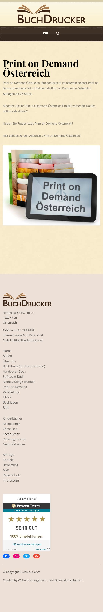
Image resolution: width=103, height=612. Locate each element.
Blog (6, 407)
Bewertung (10, 465)
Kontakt (8, 460)
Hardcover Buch (14, 371)
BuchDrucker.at (30, 572)
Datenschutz (12, 475)
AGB (6, 470)
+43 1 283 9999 (24, 330)
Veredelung (11, 392)
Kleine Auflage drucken (19, 382)
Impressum (11, 480)
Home (7, 351)
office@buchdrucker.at (27, 340)
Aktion (7, 356)
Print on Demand (15, 387)
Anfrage (8, 455)
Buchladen (10, 402)
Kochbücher (11, 424)
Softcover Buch (13, 376)
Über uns (9, 361)
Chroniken (10, 429)
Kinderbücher (12, 418)
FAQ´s (7, 397)
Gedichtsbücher (14, 444)
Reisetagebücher (14, 439)
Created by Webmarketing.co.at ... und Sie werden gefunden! (43, 580)
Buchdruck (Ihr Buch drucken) (24, 366)
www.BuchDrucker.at (29, 335)
